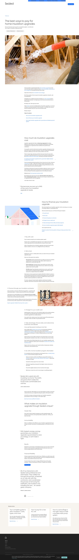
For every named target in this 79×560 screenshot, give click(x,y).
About (6, 540)
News (6, 545)
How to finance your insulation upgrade (34, 117)
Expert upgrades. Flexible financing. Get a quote (17, 302)
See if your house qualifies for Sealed (31, 398)
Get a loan (45, 215)
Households (41, 4)
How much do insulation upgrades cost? (34, 115)
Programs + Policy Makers (52, 4)
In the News (63, 4)
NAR (21, 193)
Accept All (64, 557)
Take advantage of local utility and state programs (53, 222)
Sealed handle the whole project (32, 156)
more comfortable (44, 89)
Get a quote (27, 464)
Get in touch (70, 4)
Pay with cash (46, 213)
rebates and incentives (36, 329)
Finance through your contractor (49, 217)
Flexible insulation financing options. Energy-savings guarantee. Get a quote (56, 230)
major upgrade (47, 98)
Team (6, 542)
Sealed (28, 105)
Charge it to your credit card (49, 220)
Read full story (13, 521)
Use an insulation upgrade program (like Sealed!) (53, 225)
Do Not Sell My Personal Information (10, 548)
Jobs (6, 544)
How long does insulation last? (36, 173)
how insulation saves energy (38, 92)
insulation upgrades (45, 87)
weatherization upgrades (29, 331)
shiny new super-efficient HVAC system (41, 358)
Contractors (33, 4)
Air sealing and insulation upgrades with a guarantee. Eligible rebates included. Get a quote (38, 159)
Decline (58, 557)
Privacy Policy (8, 547)
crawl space (26, 163)
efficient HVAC (48, 331)
